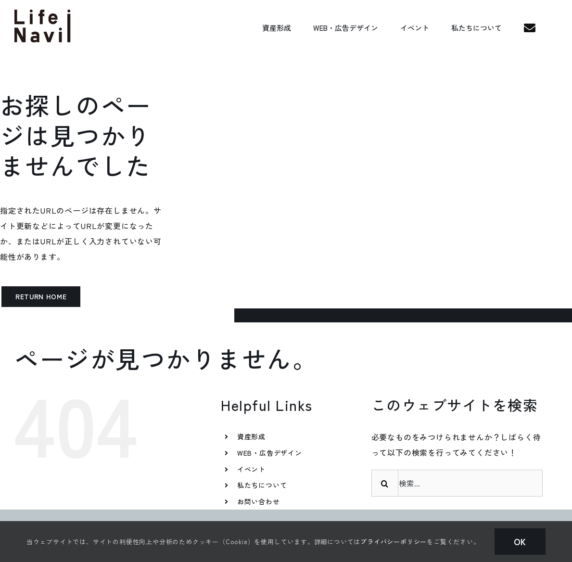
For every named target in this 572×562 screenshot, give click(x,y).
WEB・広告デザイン (269, 453)
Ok (520, 541)
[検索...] (457, 483)
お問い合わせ (258, 501)
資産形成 (251, 436)
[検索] (384, 483)
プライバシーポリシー (393, 541)
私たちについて (262, 485)
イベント (251, 469)
